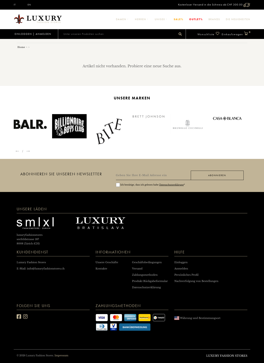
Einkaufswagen (236, 34)
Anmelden (43, 33)
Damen (122, 19)
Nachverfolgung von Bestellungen (196, 281)
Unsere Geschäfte (107, 262)
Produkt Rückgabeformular (150, 281)
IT (15, 4)
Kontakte (101, 268)
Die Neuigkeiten (238, 19)
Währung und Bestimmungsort (197, 318)
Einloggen (23, 33)
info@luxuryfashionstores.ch (46, 268)
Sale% (179, 19)
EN (29, 4)
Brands (214, 19)
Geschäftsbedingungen (147, 262)
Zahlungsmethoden (145, 275)
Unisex (161, 19)
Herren (142, 19)
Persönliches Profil (186, 275)
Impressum (61, 355)
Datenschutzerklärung (171, 184)
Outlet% (196, 19)
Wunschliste (208, 34)
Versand (137, 268)
